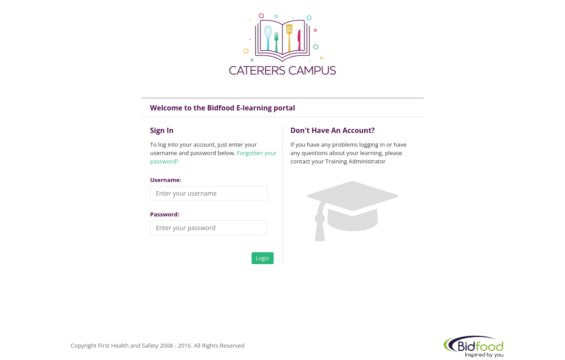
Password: (164, 214)
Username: (165, 180)
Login (262, 258)
